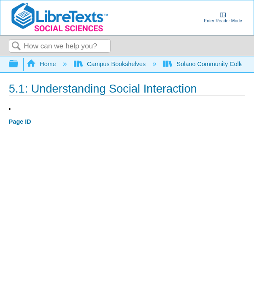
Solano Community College (207, 64)
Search (16, 46)
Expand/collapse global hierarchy (19, 64)
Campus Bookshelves (111, 64)
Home (42, 64)
